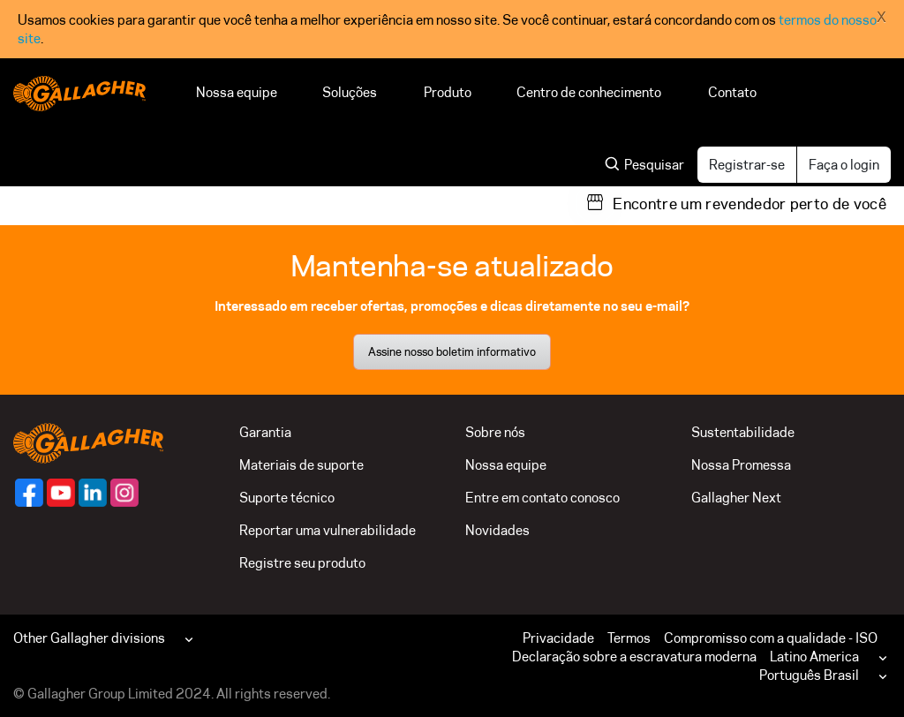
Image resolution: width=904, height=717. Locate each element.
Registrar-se (747, 164)
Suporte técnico (287, 497)
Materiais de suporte (301, 465)
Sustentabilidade (743, 432)
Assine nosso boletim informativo (452, 351)
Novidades (497, 530)
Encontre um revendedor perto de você (749, 204)
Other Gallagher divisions (89, 638)
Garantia (265, 432)
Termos (629, 638)
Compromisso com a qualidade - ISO (771, 638)
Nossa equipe (236, 92)
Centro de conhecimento (589, 92)
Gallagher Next (736, 497)
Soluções (350, 92)
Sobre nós (495, 432)
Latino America (814, 656)
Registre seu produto (302, 563)
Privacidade (558, 638)
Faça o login (844, 164)
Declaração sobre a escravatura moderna (634, 656)
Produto (447, 92)
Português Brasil (809, 675)
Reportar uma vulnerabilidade (327, 530)
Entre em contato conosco (542, 497)
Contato (732, 92)
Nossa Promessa (741, 465)
